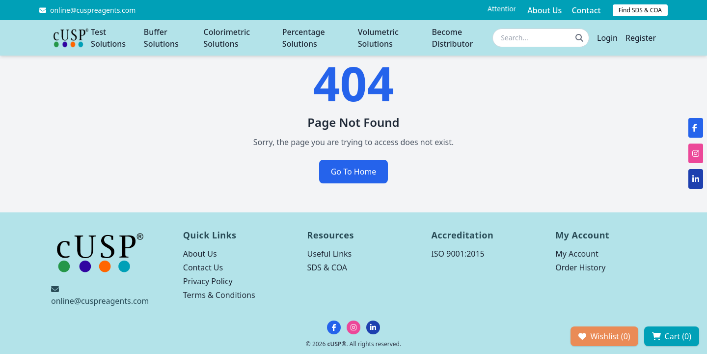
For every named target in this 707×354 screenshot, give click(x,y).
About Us (544, 10)
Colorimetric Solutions (227, 38)
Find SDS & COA (640, 10)
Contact (585, 10)
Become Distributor (452, 38)
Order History (580, 267)
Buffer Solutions (161, 38)
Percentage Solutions (303, 38)
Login (607, 37)
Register (640, 37)
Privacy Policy (208, 281)
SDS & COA (327, 267)
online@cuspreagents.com (100, 300)
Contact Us (203, 267)
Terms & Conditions (219, 295)
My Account (576, 253)
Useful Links (329, 253)
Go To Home (354, 171)
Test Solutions (108, 38)
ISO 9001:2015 (457, 253)
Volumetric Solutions (378, 38)
